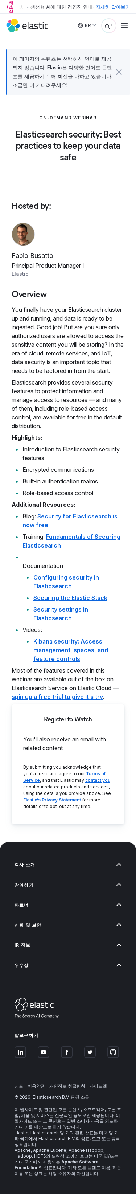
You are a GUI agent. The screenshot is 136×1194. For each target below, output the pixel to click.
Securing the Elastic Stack (70, 597)
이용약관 (36, 1086)
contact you (97, 780)
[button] (119, 72)
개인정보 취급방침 (67, 1086)
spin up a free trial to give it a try (57, 696)
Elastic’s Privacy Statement (52, 800)
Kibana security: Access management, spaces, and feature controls (70, 650)
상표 (19, 1086)
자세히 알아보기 (113, 7)
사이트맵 (98, 1086)
